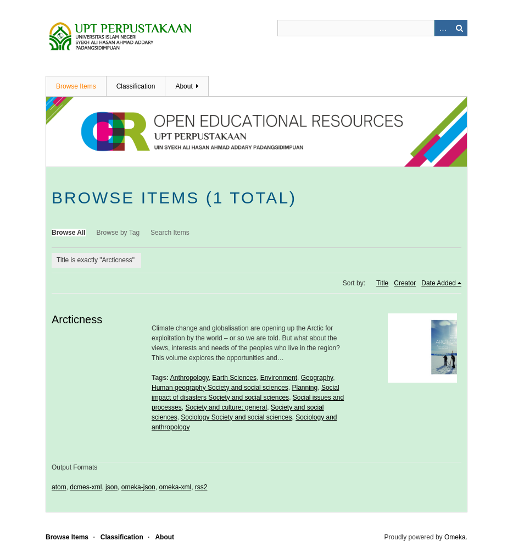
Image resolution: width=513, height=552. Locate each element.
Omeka (455, 537)
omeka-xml (175, 487)
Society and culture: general (226, 407)
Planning (304, 387)
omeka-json (138, 487)
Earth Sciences (234, 378)
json (111, 487)
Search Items (169, 232)
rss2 (201, 487)
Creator (405, 283)
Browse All (69, 232)
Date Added (438, 283)
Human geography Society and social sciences (220, 387)
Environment (278, 378)
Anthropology (189, 378)
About (183, 86)
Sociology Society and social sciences (236, 417)
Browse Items (76, 86)
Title (382, 283)
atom (59, 487)
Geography (317, 378)
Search (459, 28)
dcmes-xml (86, 487)
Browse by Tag (118, 232)
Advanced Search (442, 28)
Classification (135, 86)
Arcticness (77, 319)
